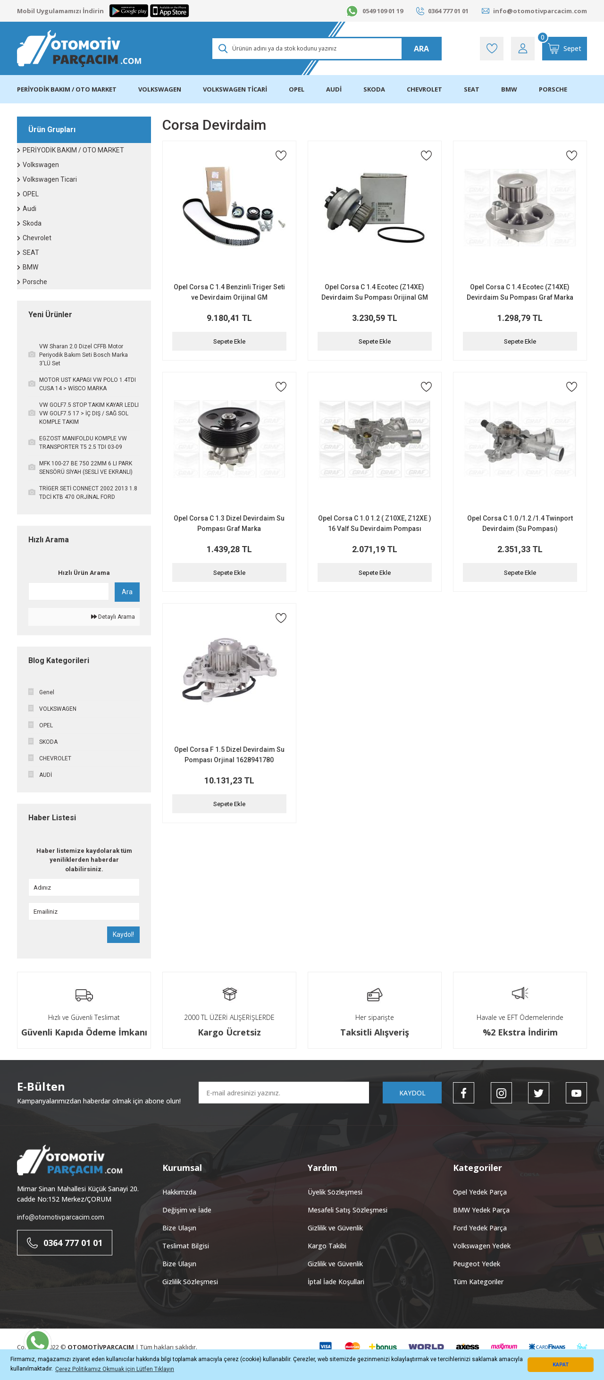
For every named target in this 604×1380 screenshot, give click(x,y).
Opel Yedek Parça (480, 1191)
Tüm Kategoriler (478, 1281)
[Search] (326, 48)
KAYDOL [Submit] (412, 1092)
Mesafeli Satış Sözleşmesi (347, 1209)
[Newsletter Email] (284, 1092)
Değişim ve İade (186, 1209)
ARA (421, 48)
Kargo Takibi (327, 1245)
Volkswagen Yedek (482, 1245)
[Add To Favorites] (281, 155)
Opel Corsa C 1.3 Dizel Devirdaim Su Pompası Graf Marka (229, 523)
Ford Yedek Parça (480, 1227)
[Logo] (79, 48)
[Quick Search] (68, 591)
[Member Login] (523, 48)
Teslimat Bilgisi (185, 1245)
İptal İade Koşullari (336, 1281)
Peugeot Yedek (476, 1263)
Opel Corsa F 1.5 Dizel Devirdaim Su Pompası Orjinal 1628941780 (229, 755)
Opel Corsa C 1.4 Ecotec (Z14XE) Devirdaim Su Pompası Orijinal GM (374, 292)
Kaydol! (123, 934)
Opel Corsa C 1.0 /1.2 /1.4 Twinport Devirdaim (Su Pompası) (520, 523)
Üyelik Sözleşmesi (335, 1191)
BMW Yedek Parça (481, 1209)
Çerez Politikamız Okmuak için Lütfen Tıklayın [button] (114, 1369)
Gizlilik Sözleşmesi (190, 1281)
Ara (127, 592)
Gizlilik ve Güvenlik (335, 1227)
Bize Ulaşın (179, 1227)
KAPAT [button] (561, 1365)
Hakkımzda (179, 1191)
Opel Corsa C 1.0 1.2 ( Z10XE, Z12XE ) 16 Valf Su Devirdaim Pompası (374, 523)
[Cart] (564, 48)
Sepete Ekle (229, 341)
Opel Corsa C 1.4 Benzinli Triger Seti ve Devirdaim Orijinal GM (229, 292)
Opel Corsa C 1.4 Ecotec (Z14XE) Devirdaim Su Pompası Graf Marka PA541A (520, 293)
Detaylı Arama (113, 617)
